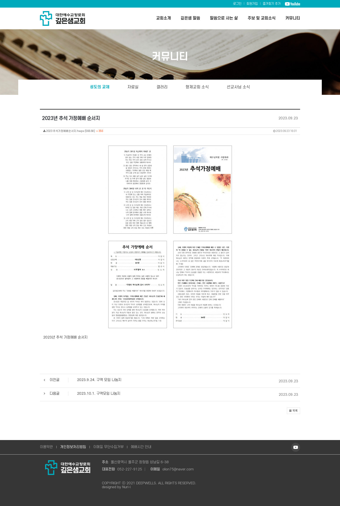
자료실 (133, 87)
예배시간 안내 (141, 447)
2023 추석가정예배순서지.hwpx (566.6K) (170, 131)
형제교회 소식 (197, 87)
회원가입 (252, 4)
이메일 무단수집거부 (108, 447)
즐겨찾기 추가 (272, 4)
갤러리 (162, 87)
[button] (169, 381)
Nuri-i (126, 487)
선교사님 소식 (238, 87)
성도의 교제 (100, 87)
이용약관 (46, 447)
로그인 (237, 4)
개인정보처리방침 (73, 447)
